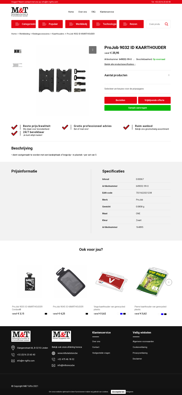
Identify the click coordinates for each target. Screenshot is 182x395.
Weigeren (129, 392)
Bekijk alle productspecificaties (119, 64)
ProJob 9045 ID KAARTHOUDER (68, 307)
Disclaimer (137, 360)
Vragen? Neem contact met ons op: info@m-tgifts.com (34, 2)
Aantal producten (115, 75)
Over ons (82, 12)
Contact (95, 348)
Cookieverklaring (140, 348)
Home (71, 12)
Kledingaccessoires (41, 34)
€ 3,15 (18, 314)
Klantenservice (107, 12)
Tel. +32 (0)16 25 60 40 (161, 2)
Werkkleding (24, 34)
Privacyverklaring (140, 354)
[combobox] (154, 24)
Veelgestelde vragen (101, 354)
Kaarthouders (58, 34)
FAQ (93, 12)
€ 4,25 (59, 314)
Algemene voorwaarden (143, 342)
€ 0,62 (100, 314)
